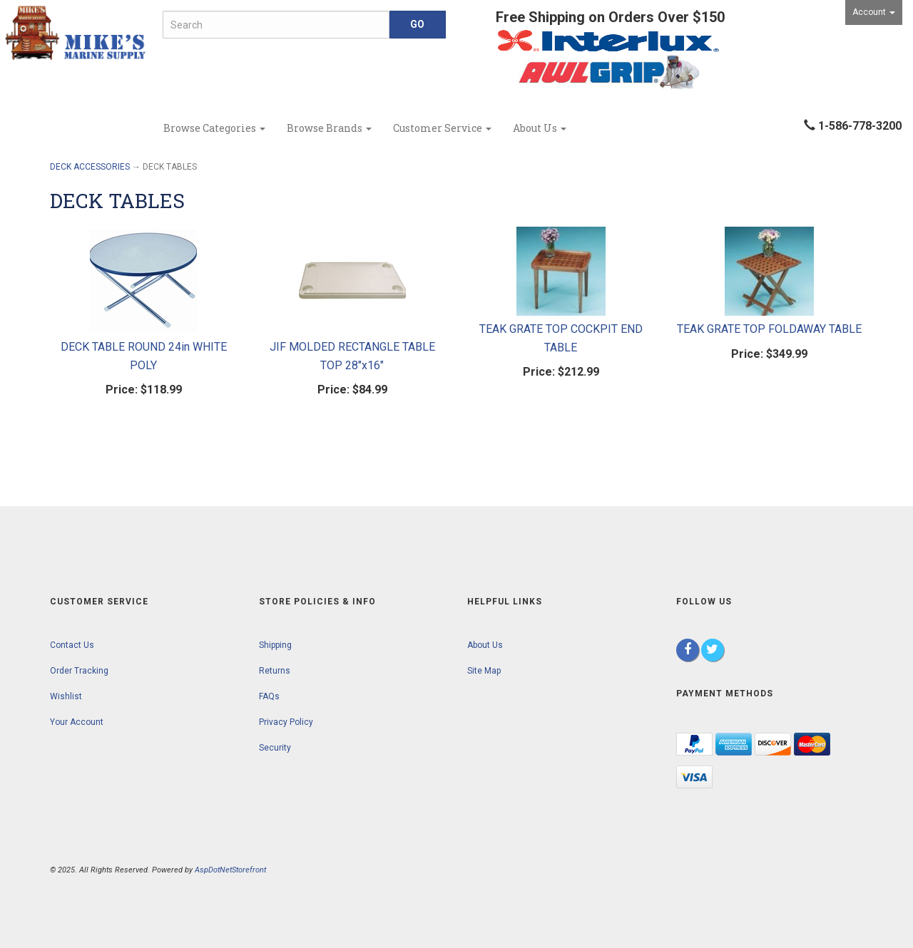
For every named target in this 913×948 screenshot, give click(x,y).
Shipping (275, 645)
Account (873, 12)
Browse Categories (214, 128)
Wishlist (66, 696)
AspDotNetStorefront (230, 870)
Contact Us (72, 645)
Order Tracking (79, 671)
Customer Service (442, 128)
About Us (539, 128)
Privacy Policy (286, 722)
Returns (274, 671)
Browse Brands (329, 128)
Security (275, 748)
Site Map (484, 671)
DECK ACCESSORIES (90, 167)
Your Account (76, 722)
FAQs (269, 696)
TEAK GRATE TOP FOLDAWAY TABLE (769, 329)
